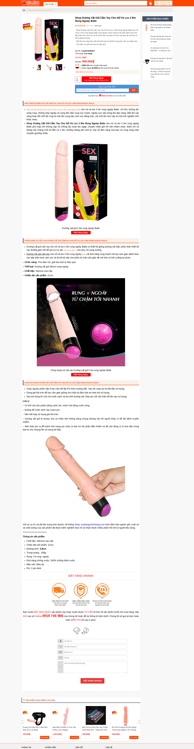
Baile (84, 254)
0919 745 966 (165, 3)
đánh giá (98, 26)
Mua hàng (44, 737)
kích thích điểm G (70, 250)
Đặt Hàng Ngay (96, 79)
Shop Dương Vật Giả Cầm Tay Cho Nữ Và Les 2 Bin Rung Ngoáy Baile (53, 110)
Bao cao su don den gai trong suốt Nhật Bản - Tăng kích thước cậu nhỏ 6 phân (95, 730)
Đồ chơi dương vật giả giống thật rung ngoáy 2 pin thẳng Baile (124, 730)
